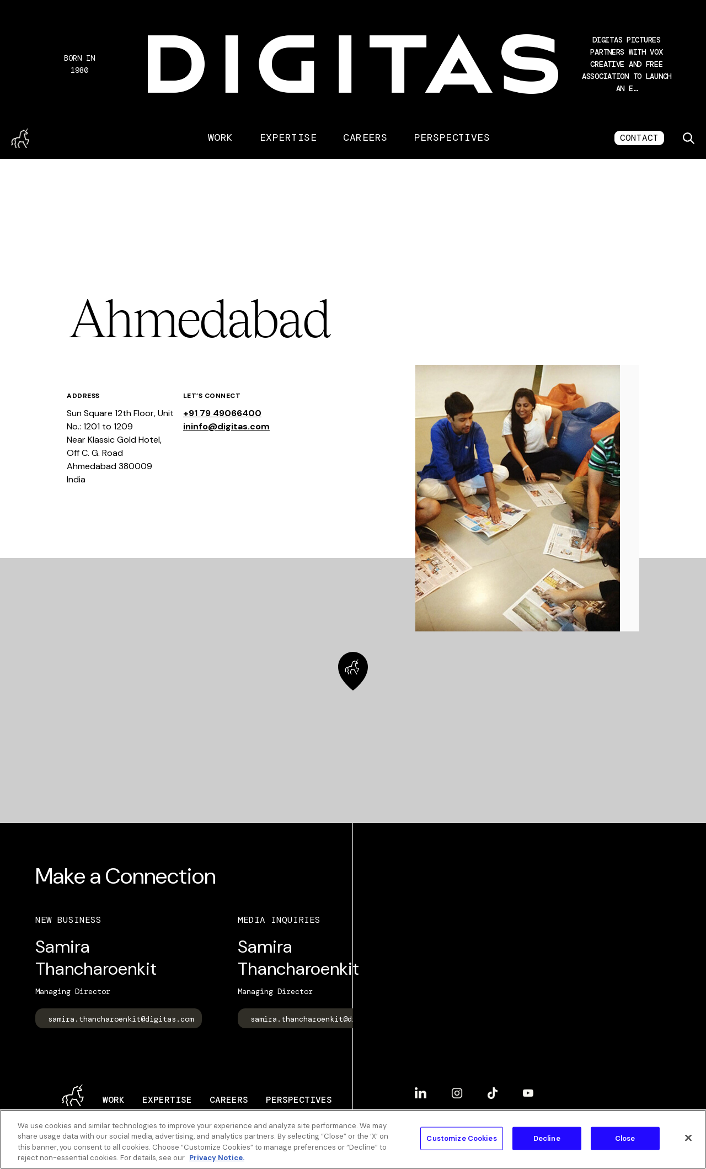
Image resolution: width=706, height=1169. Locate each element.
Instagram (457, 1093)
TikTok (493, 1093)
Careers (365, 137)
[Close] (688, 1137)
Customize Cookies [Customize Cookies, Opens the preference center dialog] (461, 1138)
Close (625, 1138)
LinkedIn (420, 1092)
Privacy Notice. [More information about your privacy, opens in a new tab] (216, 1157)
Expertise (288, 137)
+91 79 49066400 (222, 413)
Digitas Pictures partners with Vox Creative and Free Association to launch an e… (626, 64)
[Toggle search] (688, 138)
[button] (626, 64)
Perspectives (452, 137)
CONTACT (639, 138)
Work (220, 137)
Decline (546, 1138)
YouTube (528, 1093)
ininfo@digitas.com (226, 426)
